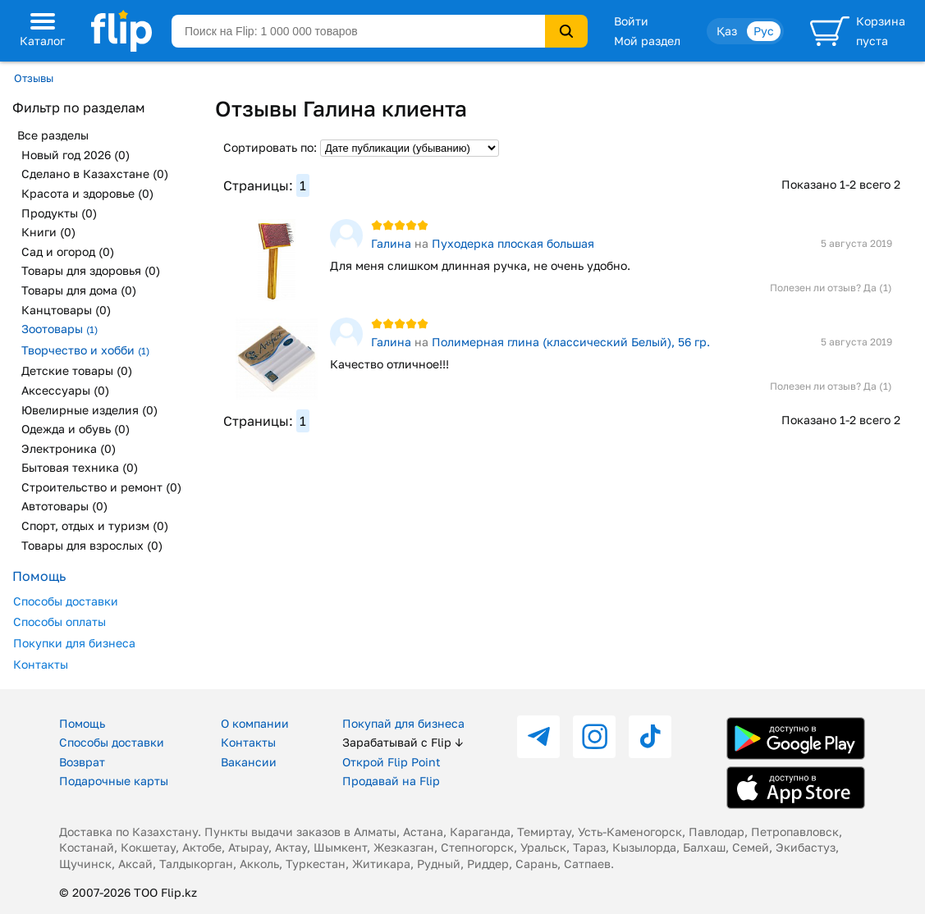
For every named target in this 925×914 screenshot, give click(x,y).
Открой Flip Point (391, 762)
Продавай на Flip (391, 781)
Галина (391, 243)
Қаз (727, 31)
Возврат (82, 762)
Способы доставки (65, 601)
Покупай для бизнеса (403, 723)
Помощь (82, 723)
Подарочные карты (113, 781)
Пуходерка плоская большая (513, 243)
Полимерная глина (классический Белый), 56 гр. (571, 342)
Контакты (40, 664)
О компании (255, 723)
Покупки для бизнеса (74, 643)
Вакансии (249, 762)
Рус (763, 31)
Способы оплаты (59, 621)
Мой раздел (647, 41)
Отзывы (33, 78)
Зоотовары (59, 329)
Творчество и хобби (85, 350)
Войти (631, 21)
